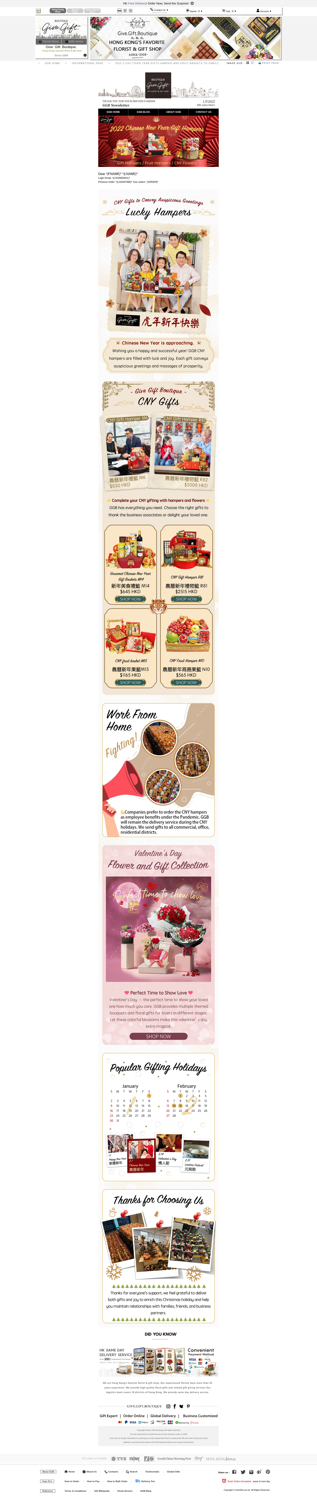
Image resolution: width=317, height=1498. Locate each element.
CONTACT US (204, 112)
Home (70, 1471)
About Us (90, 1471)
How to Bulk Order (117, 1481)
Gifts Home (74, 41)
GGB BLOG (143, 112)
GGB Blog (145, 1491)
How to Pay (93, 1481)
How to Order (72, 1481)
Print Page (269, 63)
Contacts (111, 1471)
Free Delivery (137, 3)
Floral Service (124, 1491)
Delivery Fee (145, 1481)
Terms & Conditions (75, 1491)
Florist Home (49, 41)
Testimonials (152, 1471)
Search (132, 1471)
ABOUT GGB (173, 112)
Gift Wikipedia (102, 1491)
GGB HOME (113, 112)
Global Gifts (173, 1471)
